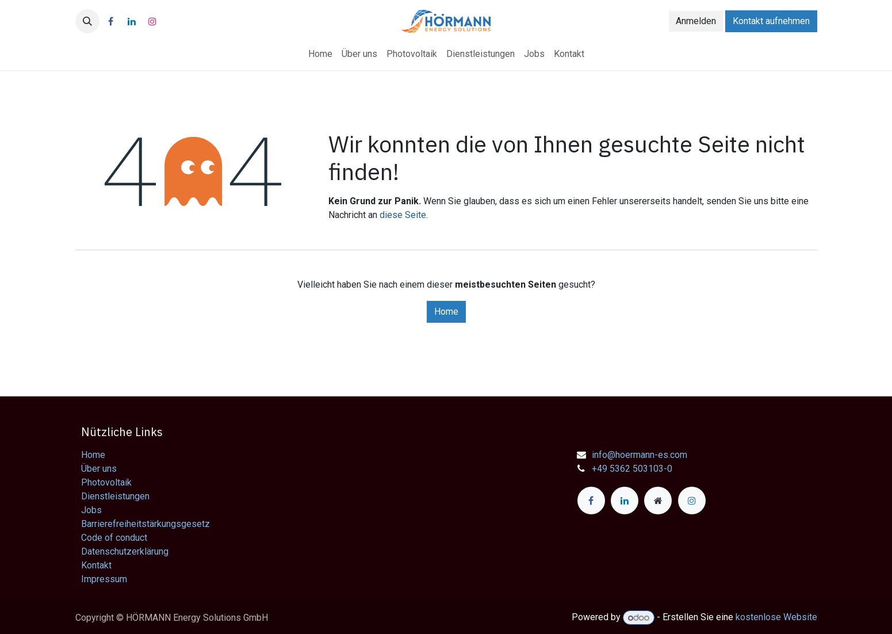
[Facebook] (111, 21)
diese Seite (403, 214)
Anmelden (696, 21)
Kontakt (96, 565)
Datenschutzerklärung (125, 551)
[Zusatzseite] (658, 500)
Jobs (91, 510)
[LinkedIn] (131, 21)
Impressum (104, 579)
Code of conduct (114, 537)
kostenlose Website (776, 617)
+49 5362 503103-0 (632, 468)
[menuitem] (320, 54)
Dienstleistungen (115, 496)
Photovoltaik (106, 482)
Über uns (99, 468)
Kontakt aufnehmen (771, 21)
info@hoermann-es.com (639, 454)
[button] (87, 21)
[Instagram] (152, 21)
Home (446, 311)
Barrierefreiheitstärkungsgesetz (145, 523)
